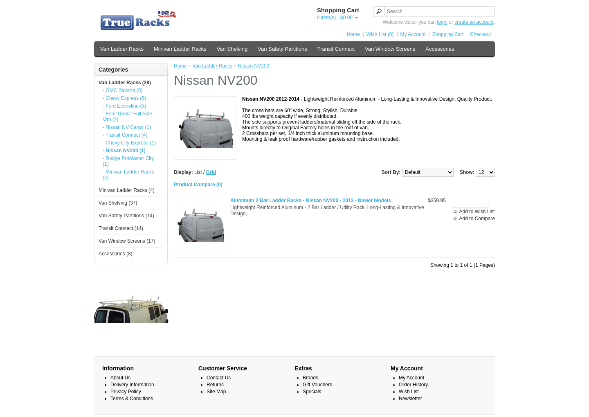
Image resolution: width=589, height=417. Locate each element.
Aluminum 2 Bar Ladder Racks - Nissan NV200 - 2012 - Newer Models (310, 200)
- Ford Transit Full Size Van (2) (127, 116)
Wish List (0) (380, 34)
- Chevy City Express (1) (129, 143)
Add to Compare (477, 218)
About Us (120, 378)
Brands (310, 378)
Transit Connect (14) (121, 228)
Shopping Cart (448, 34)
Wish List (409, 391)
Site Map (216, 391)
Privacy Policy (125, 391)
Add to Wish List (477, 211)
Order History (413, 385)
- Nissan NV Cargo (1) (127, 127)
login (442, 22)
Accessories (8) (116, 254)
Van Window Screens (390, 49)
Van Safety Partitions (282, 49)
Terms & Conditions (131, 398)
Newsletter (410, 398)
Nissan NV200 (254, 66)
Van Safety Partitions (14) (126, 216)
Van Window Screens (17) (127, 241)
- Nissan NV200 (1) (124, 150)
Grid (211, 172)
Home (353, 34)
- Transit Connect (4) (125, 135)
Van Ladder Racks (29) (125, 83)
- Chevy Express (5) (124, 98)
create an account (473, 22)
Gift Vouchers (317, 385)
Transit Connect (336, 49)
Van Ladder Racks (122, 49)
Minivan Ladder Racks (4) (127, 190)
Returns (215, 385)
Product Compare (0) (198, 184)
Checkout (480, 34)
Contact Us (219, 378)
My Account (413, 34)
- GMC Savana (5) (122, 90)
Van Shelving (232, 49)
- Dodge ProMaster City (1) (128, 161)
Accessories (439, 49)
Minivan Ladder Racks (180, 49)
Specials (312, 391)
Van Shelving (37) (118, 203)
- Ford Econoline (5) (124, 106)
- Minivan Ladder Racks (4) (128, 174)
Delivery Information (132, 385)
